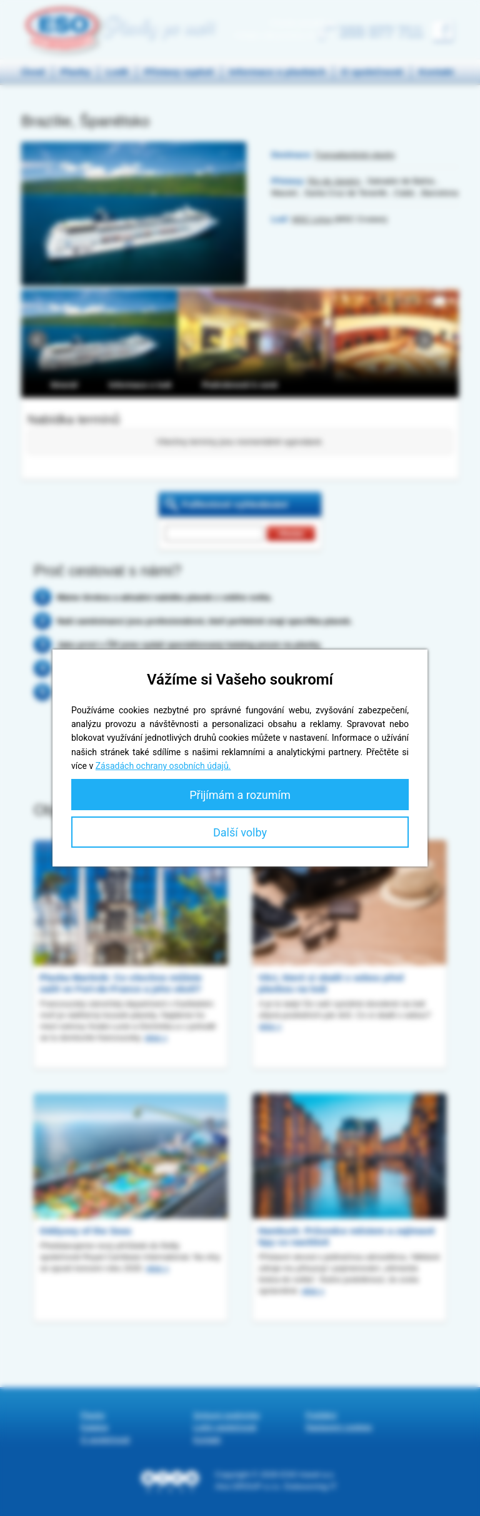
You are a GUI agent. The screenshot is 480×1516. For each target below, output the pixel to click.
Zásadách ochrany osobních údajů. (163, 766)
